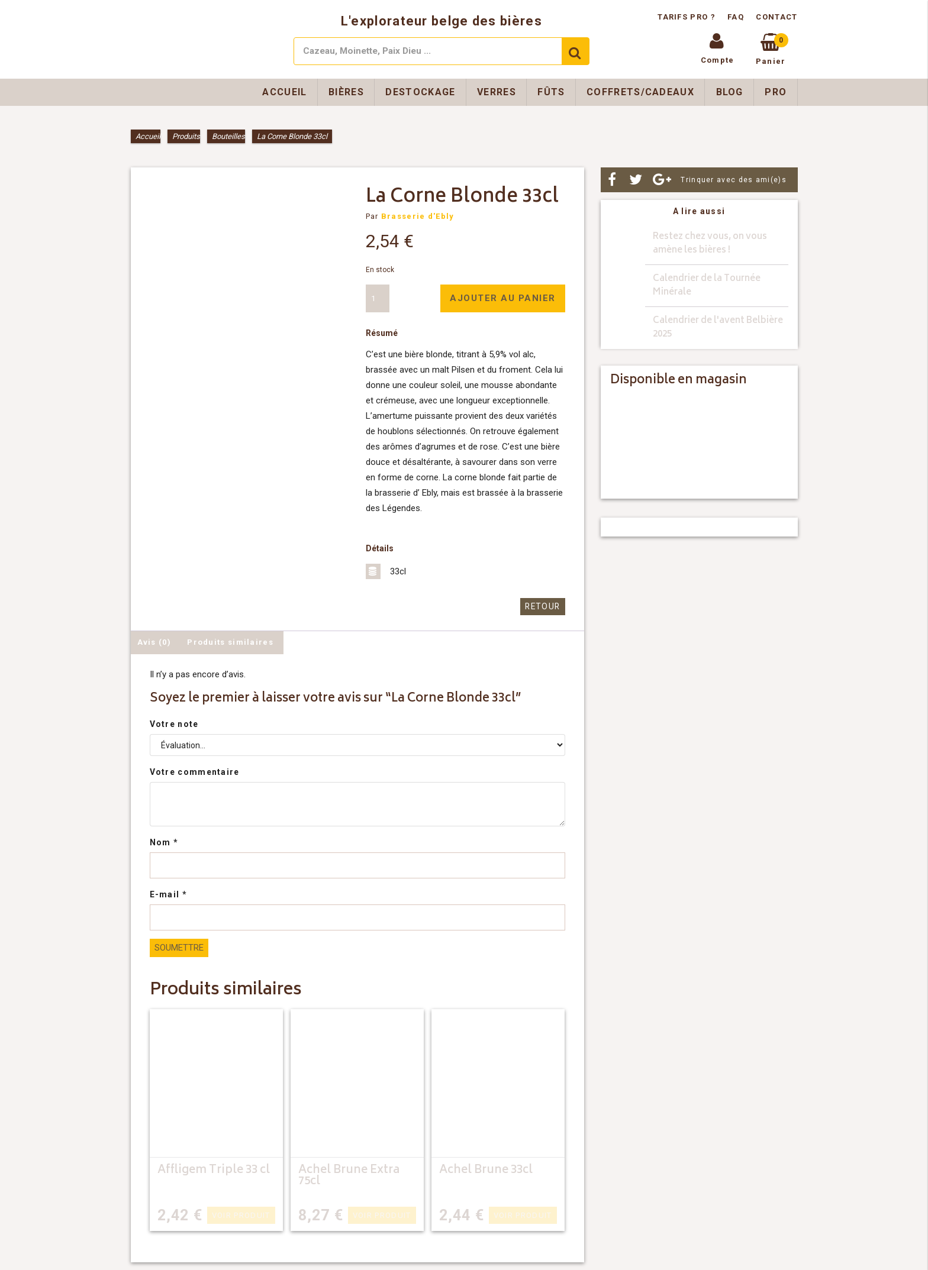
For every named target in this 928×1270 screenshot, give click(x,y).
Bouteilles (228, 136)
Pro (776, 92)
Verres (496, 92)
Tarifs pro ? (688, 16)
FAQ (735, 16)
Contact (776, 16)
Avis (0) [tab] (154, 641)
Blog (729, 92)
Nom (164, 842)
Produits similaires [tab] (230, 641)
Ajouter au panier (503, 298)
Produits (186, 136)
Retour (543, 606)
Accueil (284, 92)
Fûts (551, 92)
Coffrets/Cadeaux (640, 92)
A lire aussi (699, 211)
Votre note (174, 724)
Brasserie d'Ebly (418, 216)
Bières (346, 92)
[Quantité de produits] (377, 298)
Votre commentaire (195, 772)
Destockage (420, 92)
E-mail (168, 894)
